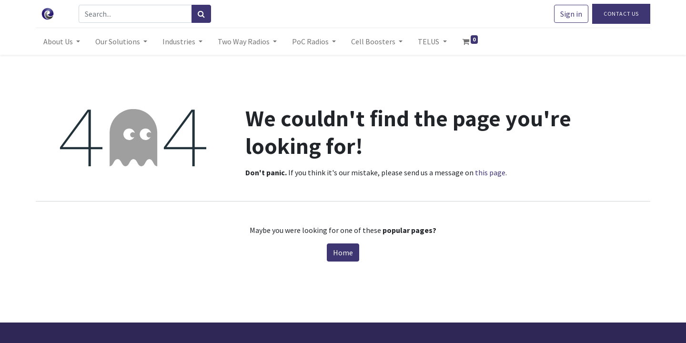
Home (343, 252)
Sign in (571, 14)
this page (490, 172)
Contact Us (621, 13)
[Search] (201, 14)
